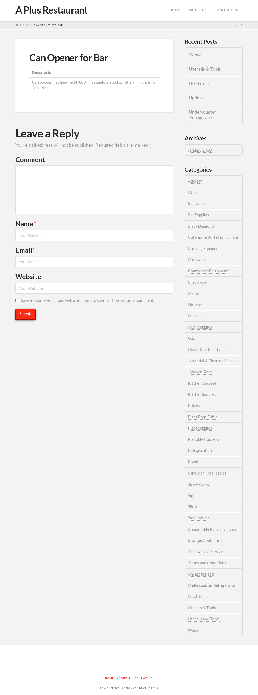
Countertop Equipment (208, 270)
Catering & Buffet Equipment (213, 237)
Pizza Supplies (200, 428)
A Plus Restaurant (51, 10)
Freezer (194, 315)
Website (28, 276)
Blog (26, 25)
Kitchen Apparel (202, 383)
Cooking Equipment (205, 248)
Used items (200, 83)
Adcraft (195, 181)
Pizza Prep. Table (202, 417)
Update (196, 97)
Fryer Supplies (200, 327)
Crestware (197, 282)
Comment (30, 159)
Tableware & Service (205, 551)
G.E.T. (193, 338)
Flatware (195, 304)
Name (25, 223)
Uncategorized (201, 574)
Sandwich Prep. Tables (207, 473)
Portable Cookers (203, 439)
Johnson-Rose (200, 371)
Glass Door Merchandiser (210, 349)
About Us (124, 678)
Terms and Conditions (207, 562)
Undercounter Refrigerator (202, 115)
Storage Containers (205, 540)
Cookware (197, 259)
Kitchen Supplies (202, 394)
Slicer (192, 506)
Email (25, 250)
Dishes (194, 293)
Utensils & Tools (205, 69)
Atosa (193, 192)
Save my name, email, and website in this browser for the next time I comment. (87, 300)
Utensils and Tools (204, 618)
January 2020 (200, 150)
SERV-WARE (199, 484)
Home (109, 678)
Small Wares (198, 517)
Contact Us (144, 678)
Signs (192, 495)
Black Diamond (201, 226)
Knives (194, 405)
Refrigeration (200, 450)
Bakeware (196, 203)
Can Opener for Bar (48, 25)
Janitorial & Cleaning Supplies (213, 360)
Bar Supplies (198, 214)
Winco (195, 54)
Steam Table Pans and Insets (212, 529)
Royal (193, 461)
